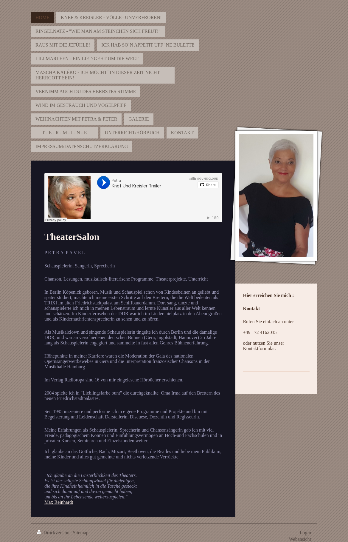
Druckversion (54, 532)
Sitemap (80, 532)
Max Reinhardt (58, 502)
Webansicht (300, 539)
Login (305, 532)
